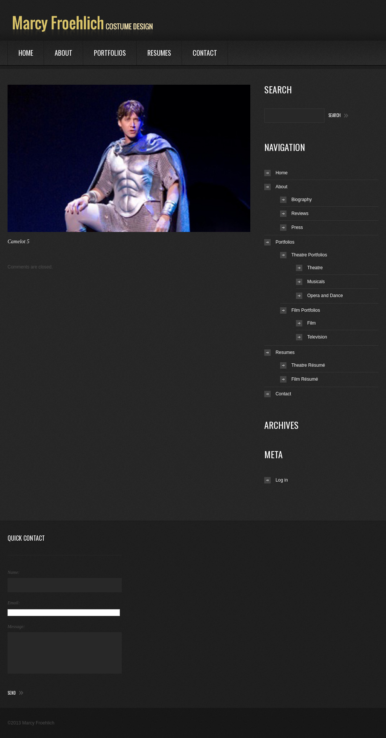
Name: (14, 572)
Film (311, 323)
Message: (16, 626)
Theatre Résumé (308, 365)
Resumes (159, 53)
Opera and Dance (325, 295)
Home (25, 53)
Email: (14, 602)
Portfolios (110, 53)
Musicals (316, 281)
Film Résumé (304, 379)
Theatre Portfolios (309, 255)
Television (317, 337)
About (63, 53)
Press (297, 227)
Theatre (315, 267)
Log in (282, 480)
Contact (205, 53)
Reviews (299, 213)
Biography (301, 199)
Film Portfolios (305, 310)
